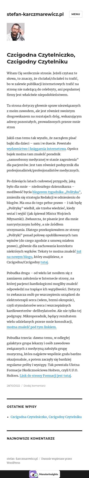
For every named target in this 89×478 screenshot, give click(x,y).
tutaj (44, 262)
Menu (75, 14)
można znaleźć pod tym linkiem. (32, 327)
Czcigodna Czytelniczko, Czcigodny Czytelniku (41, 58)
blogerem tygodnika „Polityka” (56, 192)
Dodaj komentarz (34, 385)
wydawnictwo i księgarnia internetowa (36, 149)
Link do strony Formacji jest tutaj (45, 376)
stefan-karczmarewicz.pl (35, 14)
